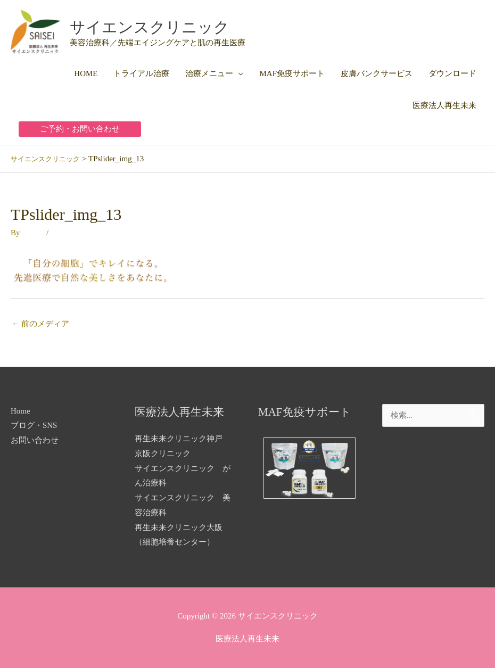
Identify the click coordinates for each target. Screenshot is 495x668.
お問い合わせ (35, 440)
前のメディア (41, 322)
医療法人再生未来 (444, 105)
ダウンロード (452, 73)
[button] (80, 128)
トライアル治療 (141, 73)
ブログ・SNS (34, 425)
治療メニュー (209, 73)
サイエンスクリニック (163, 26)
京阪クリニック (163, 453)
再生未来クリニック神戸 (178, 438)
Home (20, 410)
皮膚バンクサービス (376, 73)
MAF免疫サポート (292, 73)
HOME (85, 73)
